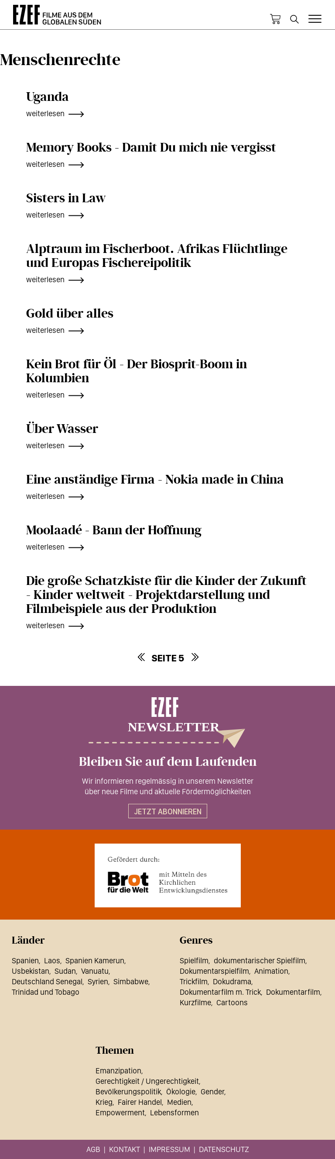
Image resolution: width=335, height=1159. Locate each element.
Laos (52, 960)
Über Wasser (62, 429)
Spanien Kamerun (94, 960)
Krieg (104, 1102)
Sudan (65, 971)
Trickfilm (194, 981)
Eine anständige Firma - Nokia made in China (155, 480)
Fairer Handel (140, 1102)
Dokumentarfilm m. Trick (220, 991)
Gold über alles (69, 314)
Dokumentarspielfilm (214, 971)
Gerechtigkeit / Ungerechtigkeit (147, 1081)
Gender (212, 1091)
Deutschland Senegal (47, 981)
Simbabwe (130, 981)
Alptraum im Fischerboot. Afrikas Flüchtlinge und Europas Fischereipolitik (156, 256)
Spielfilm (194, 960)
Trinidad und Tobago (45, 991)
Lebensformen (174, 1112)
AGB (93, 1149)
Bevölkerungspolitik (128, 1091)
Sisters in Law (66, 198)
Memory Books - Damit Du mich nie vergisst (151, 148)
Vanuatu (95, 971)
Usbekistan (30, 971)
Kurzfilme (195, 1002)
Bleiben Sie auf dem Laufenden (167, 762)
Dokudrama (232, 981)
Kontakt (124, 1149)
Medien (179, 1102)
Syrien (98, 981)
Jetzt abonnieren (168, 811)
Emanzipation (118, 1070)
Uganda (47, 97)
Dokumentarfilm (293, 991)
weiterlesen (45, 113)
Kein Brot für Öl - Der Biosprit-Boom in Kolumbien (136, 371)
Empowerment (120, 1112)
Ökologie (180, 1091)
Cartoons (232, 1002)
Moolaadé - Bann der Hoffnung (114, 530)
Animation (271, 971)
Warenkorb (275, 19)
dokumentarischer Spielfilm (259, 960)
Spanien (25, 960)
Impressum (169, 1149)
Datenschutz (224, 1149)
